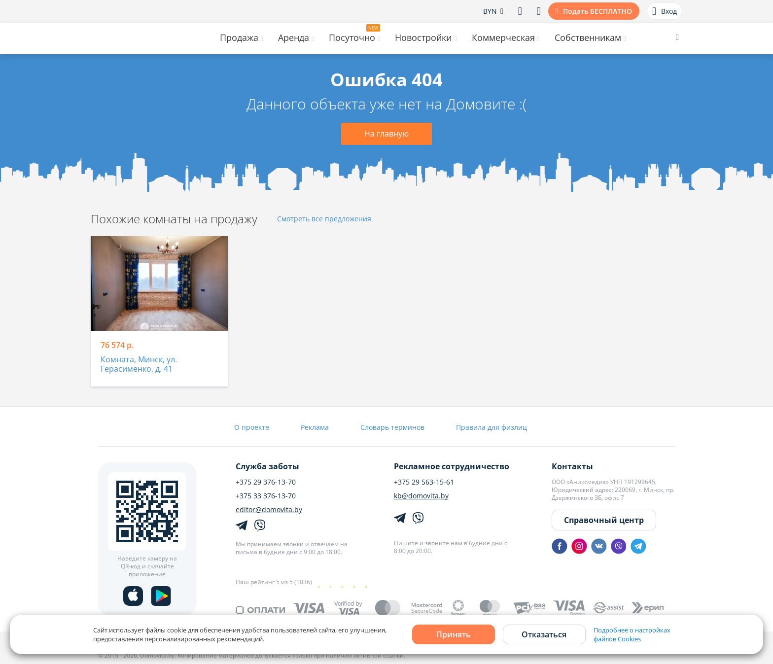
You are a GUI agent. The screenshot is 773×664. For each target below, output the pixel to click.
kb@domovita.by (421, 496)
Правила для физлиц (491, 427)
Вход (664, 11)
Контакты (572, 466)
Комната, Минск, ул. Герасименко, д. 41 (139, 364)
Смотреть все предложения (324, 219)
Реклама (315, 427)
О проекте (251, 427)
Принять (453, 634)
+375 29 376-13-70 (266, 482)
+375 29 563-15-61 (424, 482)
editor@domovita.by (269, 510)
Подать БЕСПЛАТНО (597, 11)
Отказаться (544, 634)
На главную (386, 133)
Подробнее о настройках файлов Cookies (632, 634)
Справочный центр (604, 520)
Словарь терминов (392, 427)
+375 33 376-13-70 (266, 496)
